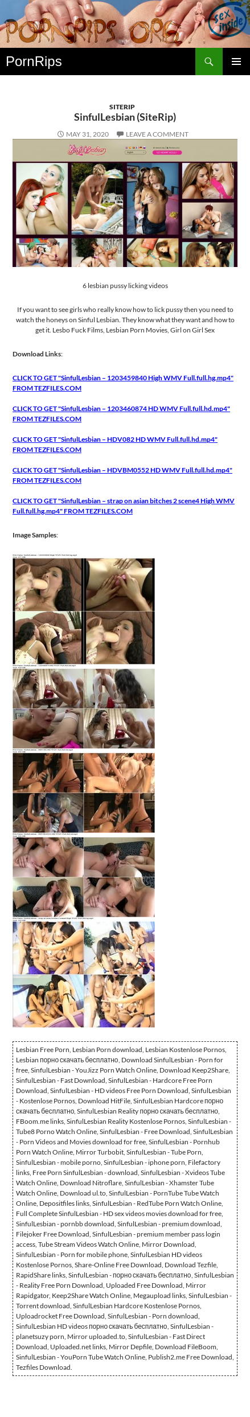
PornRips (34, 61)
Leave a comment (157, 134)
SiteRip (122, 106)
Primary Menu (236, 61)
